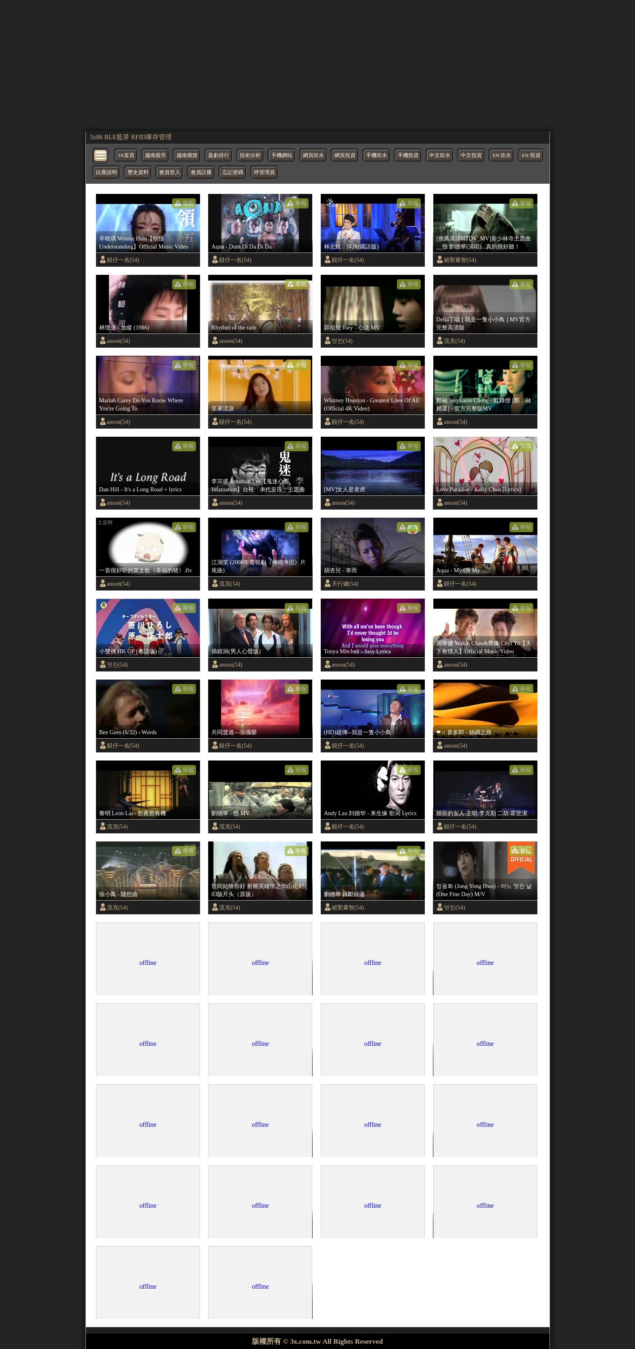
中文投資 (471, 155)
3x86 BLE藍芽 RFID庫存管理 (131, 137)
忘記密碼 (232, 172)
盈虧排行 (218, 155)
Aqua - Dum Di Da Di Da (241, 246)
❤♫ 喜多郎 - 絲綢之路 (463, 732)
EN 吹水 (501, 155)
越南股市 (155, 155)
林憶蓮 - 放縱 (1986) (124, 327)
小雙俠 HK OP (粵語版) (128, 651)
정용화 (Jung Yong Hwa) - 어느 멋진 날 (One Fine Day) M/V (484, 890)
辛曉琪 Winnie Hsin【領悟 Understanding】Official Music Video (143, 242)
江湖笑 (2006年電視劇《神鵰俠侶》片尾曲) (258, 566)
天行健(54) (345, 583)
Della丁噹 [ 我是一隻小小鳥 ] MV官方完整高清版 (483, 323)
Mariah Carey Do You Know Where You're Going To (141, 404)
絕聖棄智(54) (460, 260)
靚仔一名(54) (123, 260)
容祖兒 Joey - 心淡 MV (352, 327)
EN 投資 (531, 155)
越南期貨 (187, 155)
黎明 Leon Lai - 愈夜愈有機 (132, 813)
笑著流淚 (222, 408)
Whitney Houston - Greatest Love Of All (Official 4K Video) (371, 404)
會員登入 (169, 172)
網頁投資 (345, 155)
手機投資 (408, 155)
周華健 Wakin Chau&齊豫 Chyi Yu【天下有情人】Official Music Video (483, 647)
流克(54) (454, 341)
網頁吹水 (313, 155)
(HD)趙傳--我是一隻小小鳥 (357, 732)
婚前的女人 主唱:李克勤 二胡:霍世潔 (481, 813)
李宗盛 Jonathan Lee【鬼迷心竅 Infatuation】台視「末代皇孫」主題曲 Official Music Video (258, 485)
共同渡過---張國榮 (234, 732)
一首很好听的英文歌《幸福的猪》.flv (145, 570)
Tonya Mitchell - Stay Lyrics (357, 651)
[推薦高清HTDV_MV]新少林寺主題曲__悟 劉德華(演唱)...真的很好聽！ (483, 242)
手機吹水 (376, 155)
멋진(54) (342, 341)
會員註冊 (201, 172)
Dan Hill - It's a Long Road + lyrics (140, 489)
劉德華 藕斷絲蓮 (344, 894)
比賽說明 (106, 172)
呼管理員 (264, 172)
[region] (318, 65)
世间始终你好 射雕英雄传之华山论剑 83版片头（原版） (257, 890)
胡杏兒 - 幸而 (340, 570)
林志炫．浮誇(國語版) (351, 246)
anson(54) (118, 341)
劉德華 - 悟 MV (230, 813)
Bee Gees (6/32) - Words (128, 732)
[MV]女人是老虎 (345, 489)
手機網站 (281, 155)
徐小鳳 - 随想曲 (118, 894)
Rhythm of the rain (233, 327)
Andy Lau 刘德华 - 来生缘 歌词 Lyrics (370, 813)
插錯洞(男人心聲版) (236, 651)
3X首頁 (126, 155)
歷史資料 (138, 172)
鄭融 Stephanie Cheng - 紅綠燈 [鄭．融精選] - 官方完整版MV (483, 404)
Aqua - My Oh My (458, 570)
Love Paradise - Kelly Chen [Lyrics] (478, 489)
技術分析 (250, 155)
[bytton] (101, 154)
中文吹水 (439, 155)
